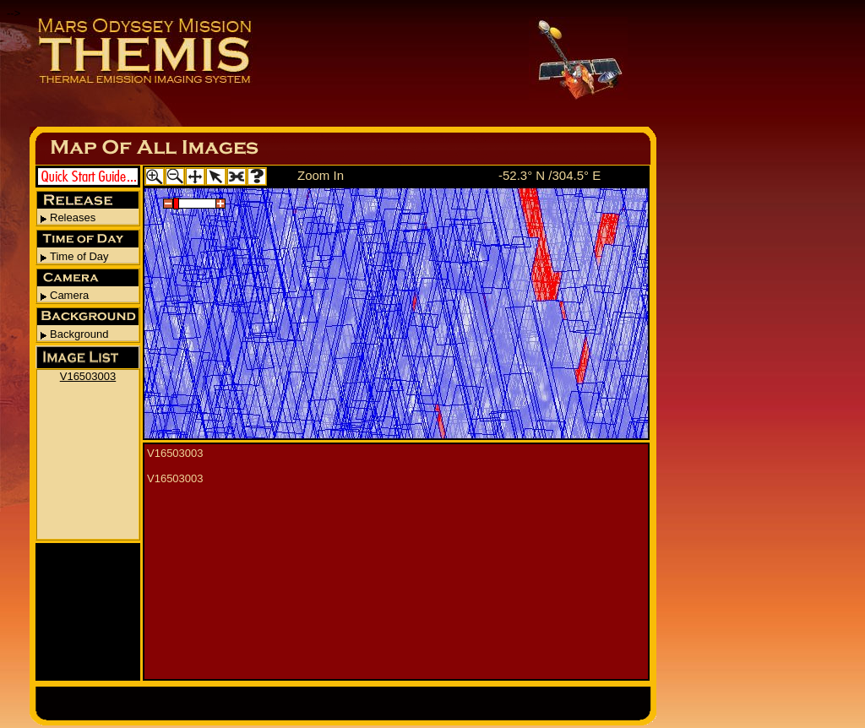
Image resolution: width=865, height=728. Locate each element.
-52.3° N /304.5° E (549, 175)
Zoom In (320, 175)
